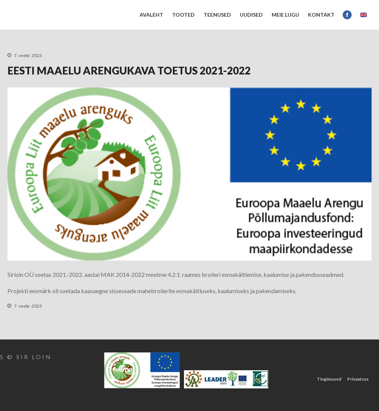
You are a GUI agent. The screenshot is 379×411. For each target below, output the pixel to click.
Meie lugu (285, 14)
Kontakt (321, 14)
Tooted (183, 14)
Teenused (217, 14)
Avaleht (151, 14)
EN (363, 14)
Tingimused (329, 379)
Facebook (347, 14)
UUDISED (251, 14)
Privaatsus (358, 379)
